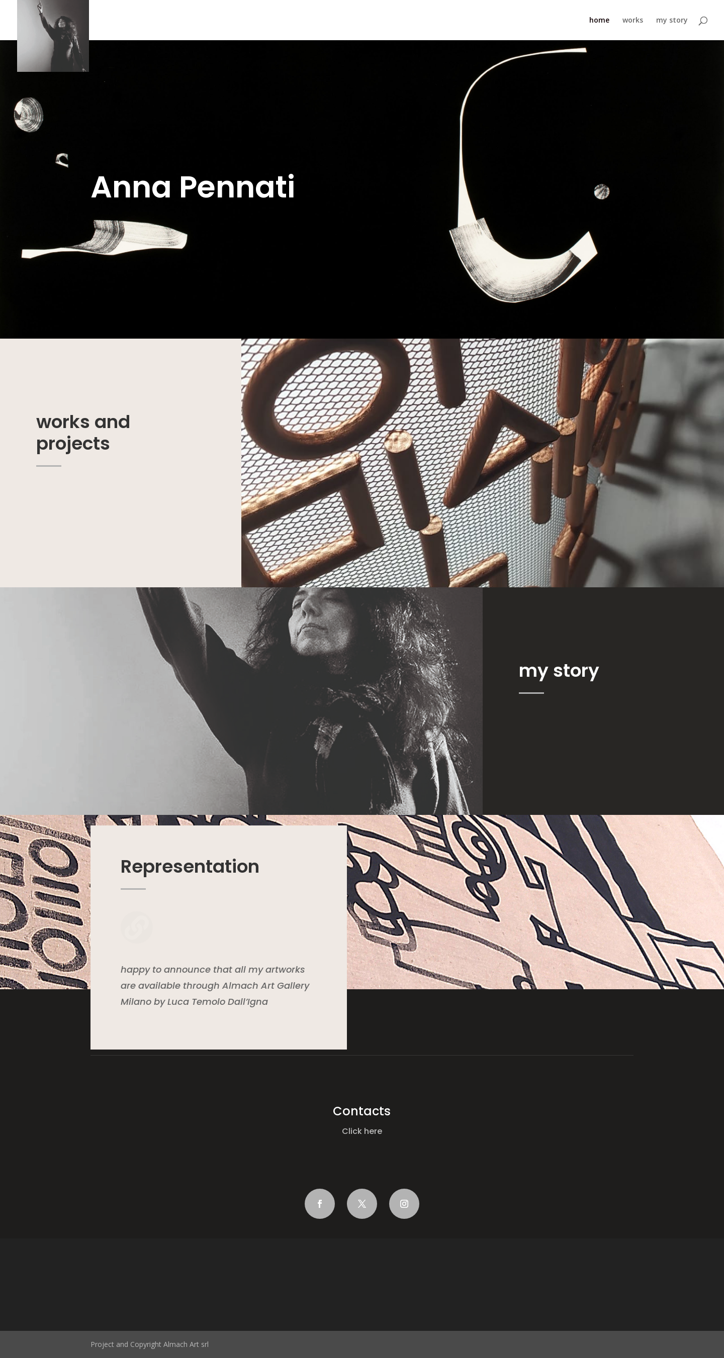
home (599, 21)
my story (672, 21)
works (632, 21)
